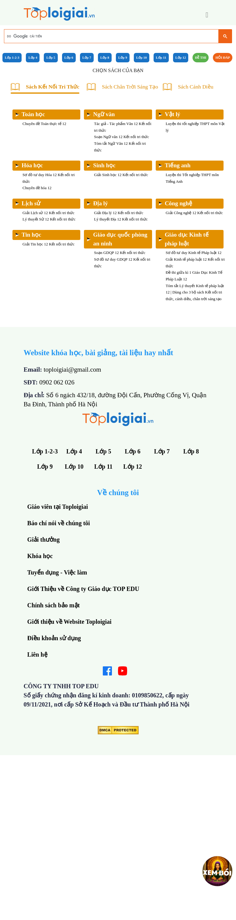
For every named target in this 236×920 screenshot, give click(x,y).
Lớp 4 (32, 57)
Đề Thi (200, 57)
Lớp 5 (50, 57)
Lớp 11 (161, 57)
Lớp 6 (68, 57)
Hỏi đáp (222, 57)
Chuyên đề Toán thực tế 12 (44, 123)
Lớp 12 (180, 57)
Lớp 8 (104, 57)
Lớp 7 (86, 57)
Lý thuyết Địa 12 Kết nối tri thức (121, 219)
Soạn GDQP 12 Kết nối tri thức (119, 252)
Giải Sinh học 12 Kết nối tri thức (121, 174)
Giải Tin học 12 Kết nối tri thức (49, 244)
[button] (206, 14)
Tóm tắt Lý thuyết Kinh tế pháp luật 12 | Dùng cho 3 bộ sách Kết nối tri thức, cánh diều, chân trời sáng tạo (195, 292)
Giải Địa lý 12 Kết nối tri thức (118, 212)
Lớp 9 (122, 57)
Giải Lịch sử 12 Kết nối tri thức (49, 212)
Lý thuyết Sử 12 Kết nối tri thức (49, 219)
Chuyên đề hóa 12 (37, 188)
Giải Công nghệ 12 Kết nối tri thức (194, 212)
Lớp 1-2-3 (12, 57)
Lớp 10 (141, 57)
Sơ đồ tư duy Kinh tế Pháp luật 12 (194, 252)
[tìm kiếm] (111, 36)
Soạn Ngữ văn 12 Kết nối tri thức (121, 136)
